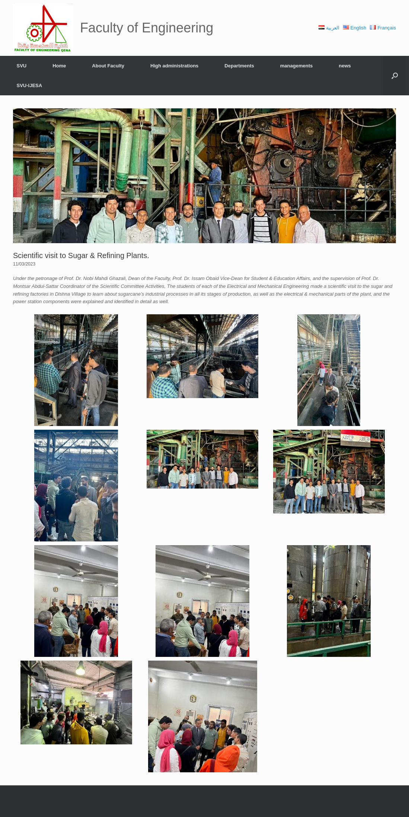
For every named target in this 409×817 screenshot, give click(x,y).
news (345, 66)
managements (296, 66)
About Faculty (108, 66)
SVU (22, 66)
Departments (239, 66)
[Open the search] (395, 75)
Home (59, 66)
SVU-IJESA (29, 85)
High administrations (174, 66)
